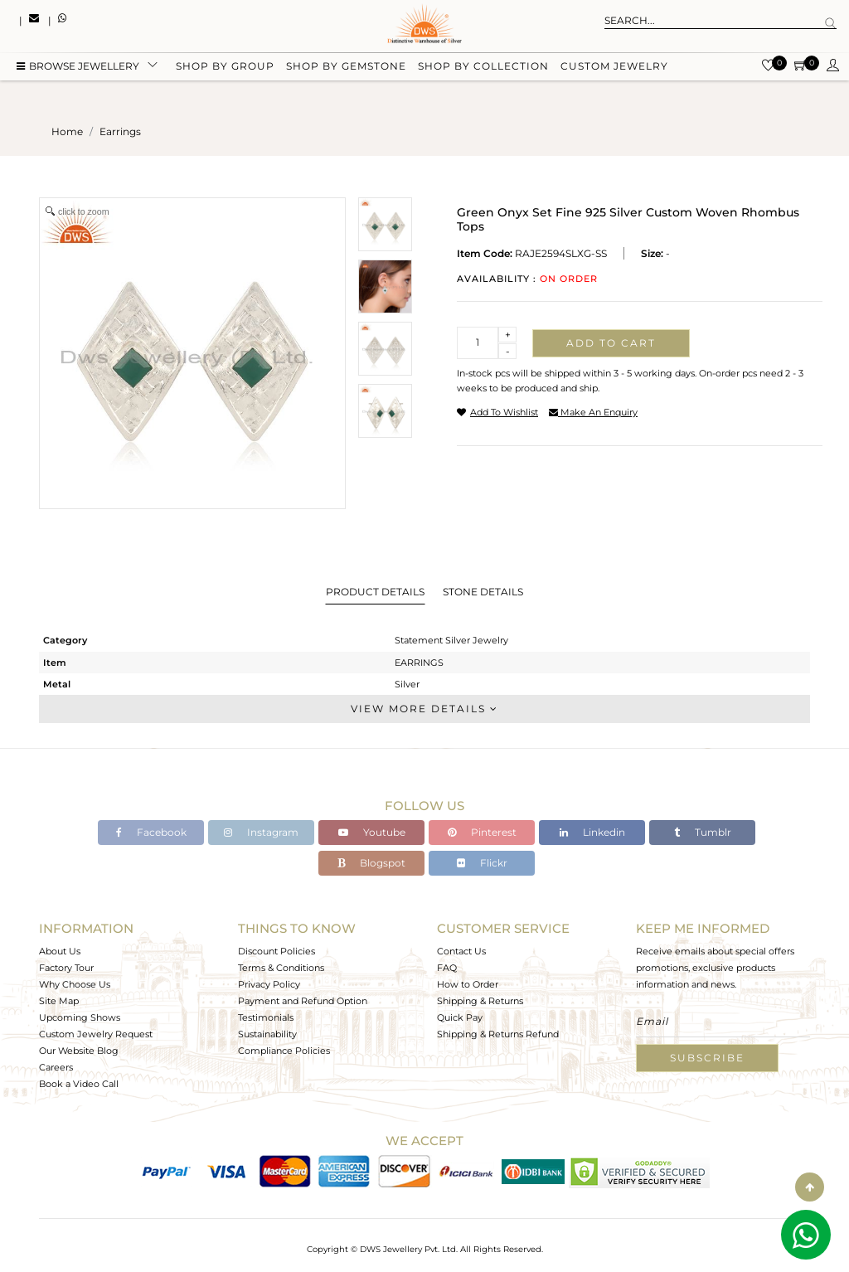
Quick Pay (460, 1017)
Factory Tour (66, 967)
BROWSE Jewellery (78, 68)
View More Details (424, 708)
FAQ (447, 967)
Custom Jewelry (614, 68)
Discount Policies (276, 951)
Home (67, 131)
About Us (59, 951)
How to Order (467, 984)
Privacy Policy (269, 984)
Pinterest (482, 832)
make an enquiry (593, 412)
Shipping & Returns (480, 1001)
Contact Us (461, 951)
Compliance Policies (284, 1050)
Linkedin (592, 832)
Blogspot (371, 863)
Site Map (59, 1001)
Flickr (482, 863)
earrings (120, 131)
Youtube (371, 832)
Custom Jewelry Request (96, 1034)
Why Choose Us (74, 984)
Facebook (151, 832)
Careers (56, 1067)
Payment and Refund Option (302, 1001)
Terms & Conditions (281, 967)
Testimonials (266, 1017)
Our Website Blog (79, 1050)
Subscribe (707, 1057)
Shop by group (225, 68)
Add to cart (611, 343)
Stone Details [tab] (483, 591)
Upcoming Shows (79, 1017)
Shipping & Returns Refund (498, 1034)
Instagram (261, 832)
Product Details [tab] (375, 591)
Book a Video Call (79, 1084)
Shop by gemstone (346, 68)
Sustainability (267, 1034)
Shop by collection (483, 68)
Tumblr (702, 832)
